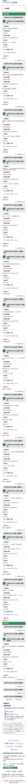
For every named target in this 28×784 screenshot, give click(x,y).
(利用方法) (11, 765)
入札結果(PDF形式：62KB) (11, 98)
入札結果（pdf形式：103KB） (12, 240)
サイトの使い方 (9, 746)
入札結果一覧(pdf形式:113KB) (12, 288)
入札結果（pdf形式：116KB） (12, 193)
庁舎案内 (8, 771)
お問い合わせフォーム (12, 714)
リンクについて (19, 743)
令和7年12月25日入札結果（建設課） (14, 626)
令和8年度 (6, 14)
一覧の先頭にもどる (20, 60)
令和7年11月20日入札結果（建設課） (14, 682)
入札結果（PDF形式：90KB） (12, 383)
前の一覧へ (9, 699)
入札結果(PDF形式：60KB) (11, 475)
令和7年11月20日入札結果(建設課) (13, 696)
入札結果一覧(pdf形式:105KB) (12, 335)
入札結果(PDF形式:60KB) (11, 52)
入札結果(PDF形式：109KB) (12, 614)
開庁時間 (14, 771)
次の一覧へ (19, 699)
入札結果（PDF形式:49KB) (11, 671)
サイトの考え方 (19, 746)
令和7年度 (6, 623)
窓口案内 (20, 771)
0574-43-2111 (9, 759)
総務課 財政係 (7, 705)
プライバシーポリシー (14, 740)
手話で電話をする (10, 767)
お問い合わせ (14, 749)
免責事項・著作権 (9, 743)
